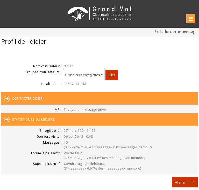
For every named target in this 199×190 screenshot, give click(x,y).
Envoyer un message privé (85, 109)
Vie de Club (73, 153)
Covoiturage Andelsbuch (84, 163)
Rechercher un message (178, 31)
